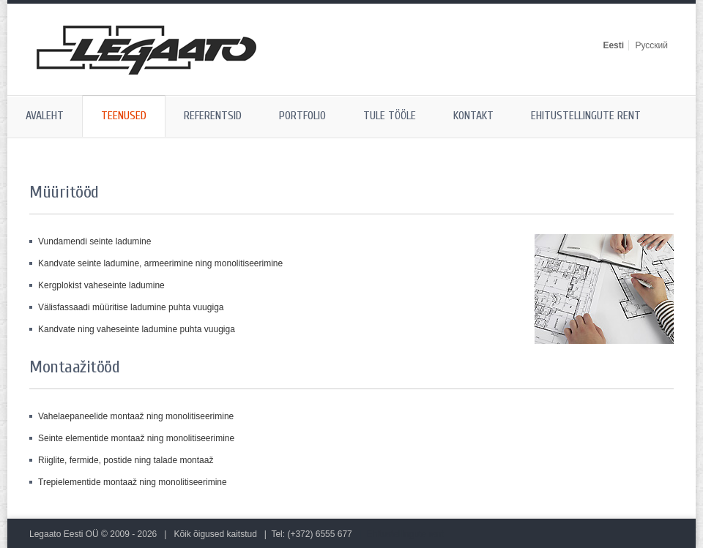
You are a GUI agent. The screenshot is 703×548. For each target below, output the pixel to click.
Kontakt (473, 115)
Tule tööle (389, 115)
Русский (651, 45)
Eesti (613, 45)
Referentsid (213, 115)
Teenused (123, 115)
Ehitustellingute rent (586, 115)
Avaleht (45, 115)
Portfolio (302, 115)
